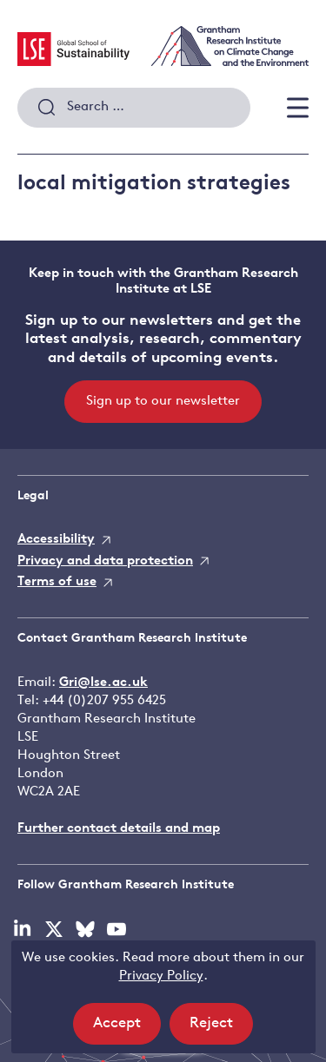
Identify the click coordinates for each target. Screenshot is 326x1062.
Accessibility (56, 539)
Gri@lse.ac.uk (103, 682)
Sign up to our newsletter (163, 401)
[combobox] (133, 108)
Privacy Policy (161, 976)
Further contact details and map (118, 828)
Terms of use (56, 582)
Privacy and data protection (105, 561)
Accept (127, 1029)
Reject (221, 1029)
